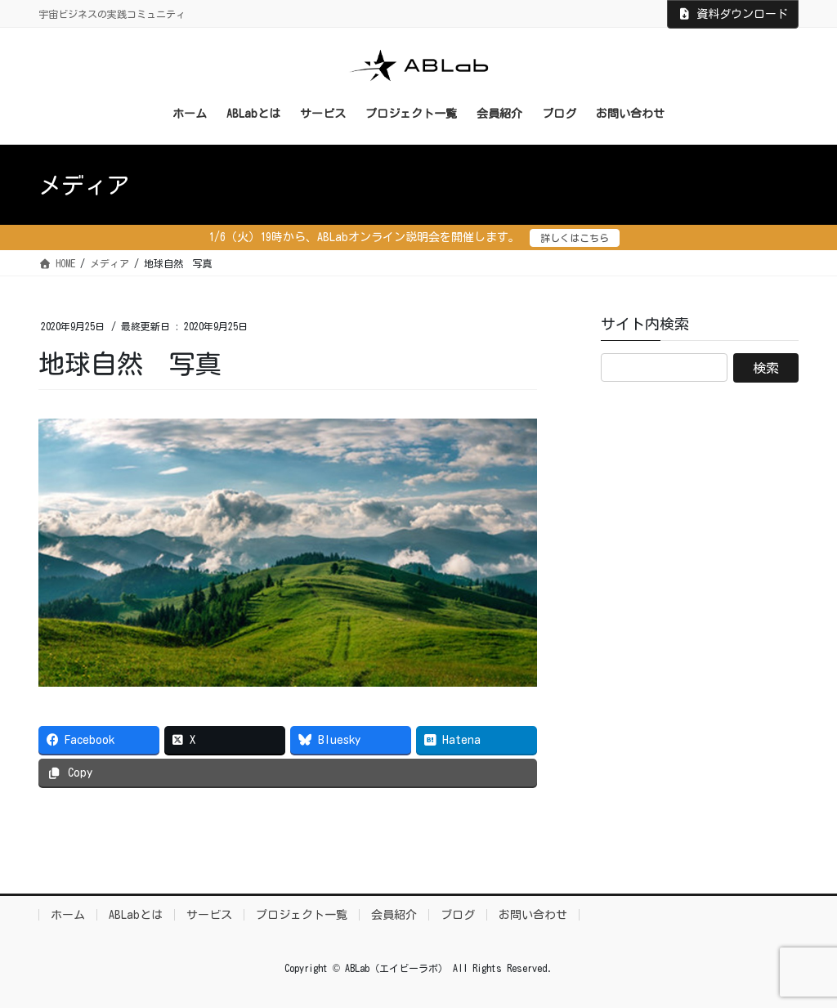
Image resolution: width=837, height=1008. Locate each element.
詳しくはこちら (574, 238)
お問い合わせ (533, 915)
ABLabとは (136, 915)
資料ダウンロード (733, 14)
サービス (209, 915)
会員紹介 (394, 915)
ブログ (458, 915)
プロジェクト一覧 (301, 915)
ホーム (68, 915)
